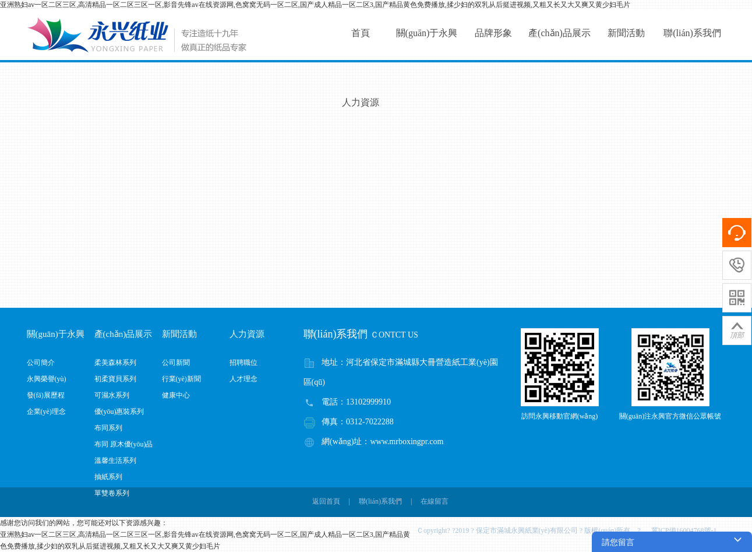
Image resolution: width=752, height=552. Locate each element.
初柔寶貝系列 (115, 379)
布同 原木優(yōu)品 (123, 444)
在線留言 (435, 501)
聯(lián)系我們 (692, 33)
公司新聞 (176, 362)
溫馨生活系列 (115, 460)
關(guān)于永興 (427, 33)
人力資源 (247, 334)
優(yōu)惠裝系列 (119, 411)
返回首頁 (326, 501)
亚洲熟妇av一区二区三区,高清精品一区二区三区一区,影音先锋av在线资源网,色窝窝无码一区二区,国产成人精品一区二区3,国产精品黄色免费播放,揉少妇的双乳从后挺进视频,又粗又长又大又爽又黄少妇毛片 (315, 5)
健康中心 (176, 395)
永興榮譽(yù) (46, 379)
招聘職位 (243, 362)
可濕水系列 (111, 395)
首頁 (360, 33)
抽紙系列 (108, 477)
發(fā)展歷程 (46, 395)
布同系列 (108, 428)
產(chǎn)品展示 (559, 33)
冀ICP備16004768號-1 (687, 530)
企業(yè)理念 (46, 411)
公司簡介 (41, 362)
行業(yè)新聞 (181, 379)
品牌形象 (493, 33)
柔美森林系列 (115, 362)
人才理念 (243, 379)
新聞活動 (626, 33)
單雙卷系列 (111, 493)
